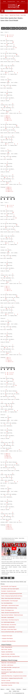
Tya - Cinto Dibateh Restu (6, 603)
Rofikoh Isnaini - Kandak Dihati (8, 627)
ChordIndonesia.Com (19, 693)
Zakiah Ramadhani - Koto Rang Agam (9, 600)
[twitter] (11, 578)
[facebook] (4, 578)
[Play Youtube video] (14, 549)
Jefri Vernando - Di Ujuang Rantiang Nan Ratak (11, 593)
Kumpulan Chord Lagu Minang (8, 641)
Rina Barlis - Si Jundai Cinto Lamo (8, 591)
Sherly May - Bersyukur (6, 669)
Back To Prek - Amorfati (6, 649)
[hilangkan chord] (17, 28)
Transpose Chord (11, 1)
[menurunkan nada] (3, 28)
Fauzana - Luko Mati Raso (7, 651)
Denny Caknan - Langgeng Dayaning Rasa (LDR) (12, 678)
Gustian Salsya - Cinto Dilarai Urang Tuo (10, 619)
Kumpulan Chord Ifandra (7, 638)
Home (4, 1)
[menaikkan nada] (7, 28)
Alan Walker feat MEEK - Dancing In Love (10, 667)
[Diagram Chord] (19, 28)
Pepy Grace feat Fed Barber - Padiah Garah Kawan (12, 615)
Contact (8, 689)
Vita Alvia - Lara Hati (5, 680)
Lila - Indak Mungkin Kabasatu (8, 622)
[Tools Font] (22, 28)
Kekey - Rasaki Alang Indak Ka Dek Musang (10, 598)
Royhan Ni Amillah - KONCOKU (8, 654)
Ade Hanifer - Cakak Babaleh (7, 617)
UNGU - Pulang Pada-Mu (6, 647)
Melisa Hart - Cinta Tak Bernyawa (8, 662)
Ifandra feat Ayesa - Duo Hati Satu (8, 624)
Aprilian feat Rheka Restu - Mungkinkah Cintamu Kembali (14, 675)
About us (2, 689)
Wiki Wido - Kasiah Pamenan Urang (9, 607)
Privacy (13, 689)
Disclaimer (18, 689)
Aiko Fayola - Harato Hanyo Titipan (9, 629)
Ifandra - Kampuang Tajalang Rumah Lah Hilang (11, 595)
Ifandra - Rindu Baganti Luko (7, 610)
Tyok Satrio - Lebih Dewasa (7, 665)
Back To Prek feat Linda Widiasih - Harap (10, 682)
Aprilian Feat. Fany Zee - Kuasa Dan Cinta (10, 656)
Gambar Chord (16, 691)
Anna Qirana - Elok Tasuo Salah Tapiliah (10, 588)
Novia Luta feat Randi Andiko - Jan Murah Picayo (11, 631)
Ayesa (6, 15)
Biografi (24, 689)
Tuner (18, 1)
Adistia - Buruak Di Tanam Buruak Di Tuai (10, 612)
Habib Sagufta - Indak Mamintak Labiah (10, 605)
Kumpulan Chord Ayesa (7, 635)
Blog (10, 691)
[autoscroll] (12, 28)
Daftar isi (23, 1)
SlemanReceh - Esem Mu (6, 685)
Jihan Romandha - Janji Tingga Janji (8, 586)
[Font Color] (25, 28)
